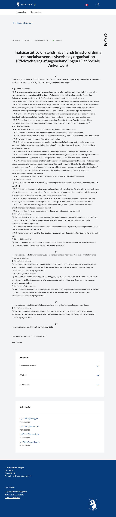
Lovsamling (21, 12)
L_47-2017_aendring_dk (30, 442)
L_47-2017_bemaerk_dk (29, 426)
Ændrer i (60, 375)
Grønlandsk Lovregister (16, 491)
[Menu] (97, 5)
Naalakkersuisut (12, 497)
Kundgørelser (36, 12)
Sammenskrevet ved (60, 366)
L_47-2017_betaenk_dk (29, 434)
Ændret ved (60, 385)
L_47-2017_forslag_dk (29, 418)
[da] (86, 5)
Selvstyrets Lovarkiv (14, 494)
